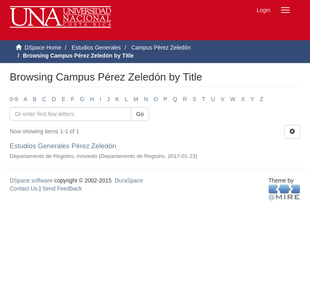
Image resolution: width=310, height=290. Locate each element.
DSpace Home (43, 47)
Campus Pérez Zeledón (161, 47)
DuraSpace (129, 180)
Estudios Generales (96, 47)
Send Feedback (62, 188)
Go (140, 114)
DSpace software (31, 180)
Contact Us (24, 188)
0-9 (14, 99)
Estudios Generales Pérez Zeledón (63, 146)
